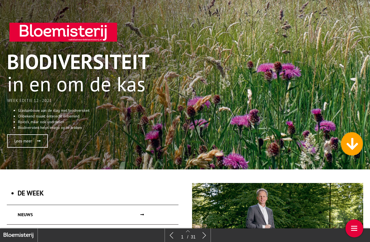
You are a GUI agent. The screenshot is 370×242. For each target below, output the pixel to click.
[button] (27, 141)
